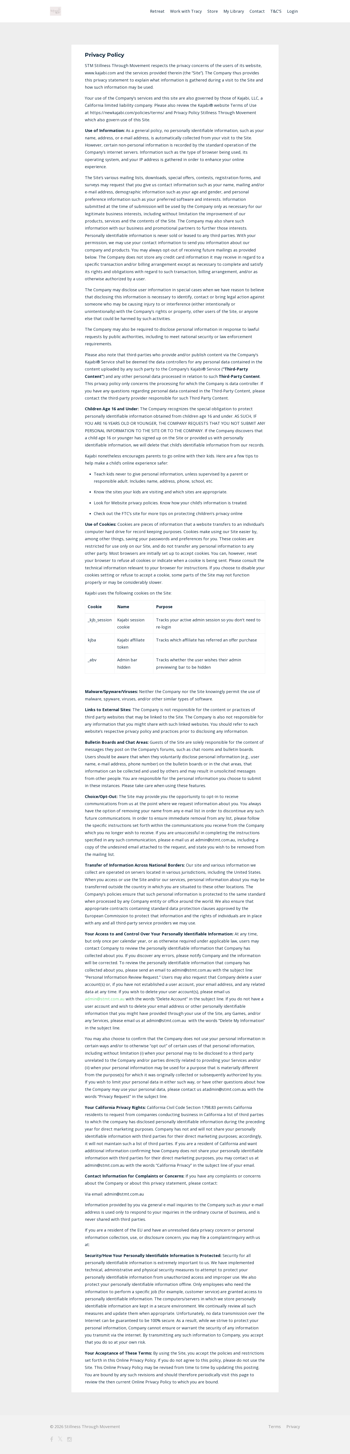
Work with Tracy (186, 11)
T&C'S (275, 11)
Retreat (157, 11)
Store (212, 11)
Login (292, 11)
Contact (257, 11)
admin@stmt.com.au (105, 998)
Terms (274, 1426)
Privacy (293, 1426)
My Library (233, 11)
